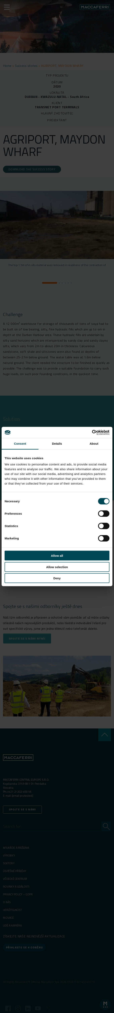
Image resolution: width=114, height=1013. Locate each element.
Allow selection (57, 567)
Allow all (57, 555)
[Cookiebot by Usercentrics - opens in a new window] (92, 432)
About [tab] (93, 443)
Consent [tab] (20, 443)
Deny (57, 578)
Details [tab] (57, 443)
